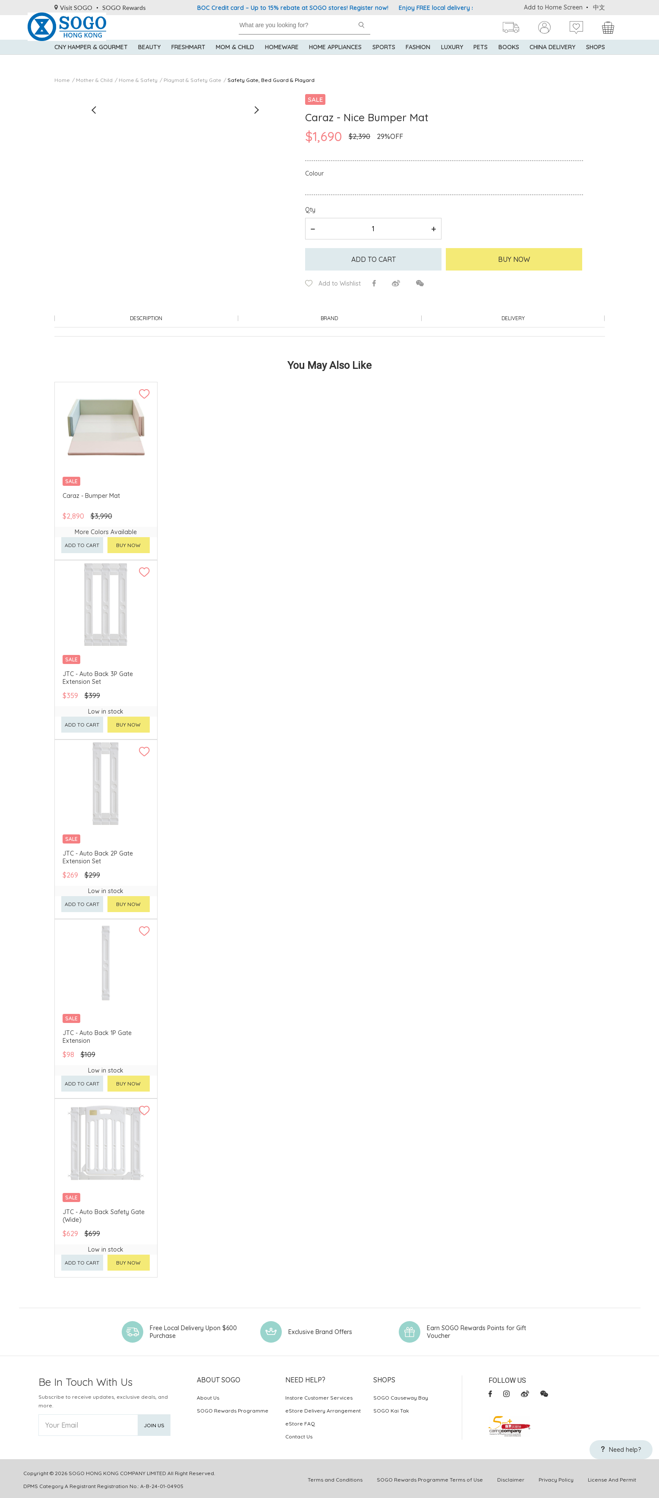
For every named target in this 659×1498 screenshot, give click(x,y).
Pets (480, 60)
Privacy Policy (556, 1477)
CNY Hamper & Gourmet (91, 60)
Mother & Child (94, 80)
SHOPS (595, 60)
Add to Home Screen (553, 7)
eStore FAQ (300, 1421)
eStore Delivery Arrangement (323, 1408)
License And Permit (612, 1477)
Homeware (282, 60)
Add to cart (373, 259)
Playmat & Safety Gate (192, 80)
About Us (208, 1395)
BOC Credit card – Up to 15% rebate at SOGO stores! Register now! (292, 8)
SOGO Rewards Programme (232, 1408)
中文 (599, 7)
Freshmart (188, 60)
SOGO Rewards (124, 7)
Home (62, 80)
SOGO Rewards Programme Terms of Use (430, 1477)
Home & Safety (138, 80)
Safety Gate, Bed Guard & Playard (271, 80)
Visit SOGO (73, 7)
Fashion (418, 60)
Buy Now (514, 259)
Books (508, 60)
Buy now (128, 543)
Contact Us (298, 1434)
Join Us (154, 1422)
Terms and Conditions (335, 1477)
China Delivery (552, 60)
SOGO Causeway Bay (400, 1395)
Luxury (452, 60)
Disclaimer (510, 1477)
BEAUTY (149, 60)
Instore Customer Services (319, 1395)
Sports (383, 60)
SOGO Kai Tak (391, 1408)
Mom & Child (235, 60)
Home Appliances (335, 60)
